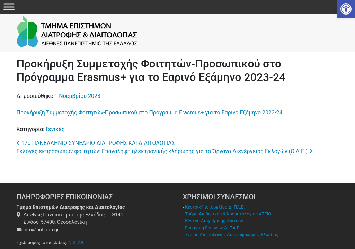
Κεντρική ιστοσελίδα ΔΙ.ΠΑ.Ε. (215, 207)
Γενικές (55, 129)
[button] (346, 9)
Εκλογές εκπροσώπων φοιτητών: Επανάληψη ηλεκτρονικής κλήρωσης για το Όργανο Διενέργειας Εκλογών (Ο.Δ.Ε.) (164, 151)
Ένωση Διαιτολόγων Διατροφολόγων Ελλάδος (231, 234)
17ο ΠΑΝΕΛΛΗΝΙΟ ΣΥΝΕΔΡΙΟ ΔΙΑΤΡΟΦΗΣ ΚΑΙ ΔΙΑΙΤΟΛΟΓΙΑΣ (96, 143)
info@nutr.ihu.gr (41, 230)
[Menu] (9, 6)
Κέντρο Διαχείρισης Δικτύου (214, 220)
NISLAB (75, 242)
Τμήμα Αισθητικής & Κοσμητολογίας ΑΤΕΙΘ (228, 213)
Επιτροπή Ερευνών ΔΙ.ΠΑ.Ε (212, 227)
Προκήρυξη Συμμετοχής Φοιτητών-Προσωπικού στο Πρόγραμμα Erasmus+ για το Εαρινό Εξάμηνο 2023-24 (150, 112)
